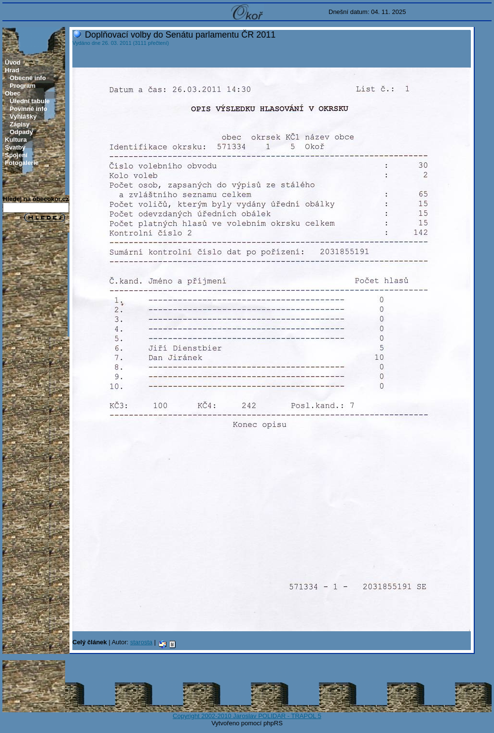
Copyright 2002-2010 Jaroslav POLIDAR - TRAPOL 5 (247, 715)
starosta (141, 642)
